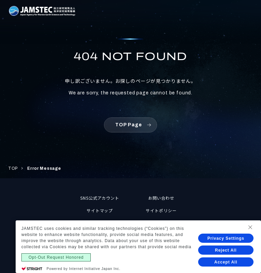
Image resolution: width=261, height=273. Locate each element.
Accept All (226, 262)
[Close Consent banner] (250, 227)
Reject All (226, 250)
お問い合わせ (161, 198)
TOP (13, 168)
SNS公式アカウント (100, 198)
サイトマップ (100, 210)
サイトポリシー (161, 210)
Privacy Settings (225, 238)
